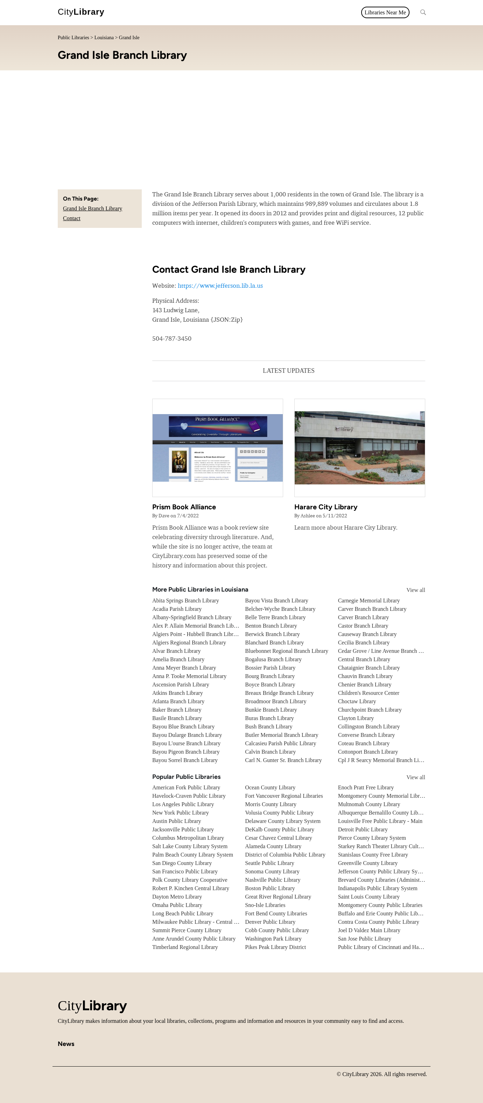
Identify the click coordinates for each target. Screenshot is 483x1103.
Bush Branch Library (268, 726)
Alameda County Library (273, 846)
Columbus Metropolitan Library (188, 838)
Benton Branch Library (271, 626)
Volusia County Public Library (279, 813)
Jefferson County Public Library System (383, 871)
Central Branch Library (364, 659)
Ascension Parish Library (180, 684)
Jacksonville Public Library (183, 829)
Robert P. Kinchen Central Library (190, 888)
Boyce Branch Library (270, 684)
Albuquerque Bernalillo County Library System (391, 813)
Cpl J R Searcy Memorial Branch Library (384, 760)
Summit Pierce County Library (187, 930)
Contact (71, 218)
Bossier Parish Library (270, 668)
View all (409, 590)
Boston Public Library (270, 888)
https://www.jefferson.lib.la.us (220, 285)
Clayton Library (356, 718)
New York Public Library (180, 813)
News (152, 12)
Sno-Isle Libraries (265, 905)
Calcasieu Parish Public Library (280, 743)
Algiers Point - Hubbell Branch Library (196, 634)
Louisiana (104, 37)
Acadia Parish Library (177, 609)
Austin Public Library (176, 821)
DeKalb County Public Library (279, 829)
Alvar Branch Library (176, 651)
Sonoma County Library (272, 871)
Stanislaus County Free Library (373, 855)
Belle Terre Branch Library (275, 617)
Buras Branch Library (269, 718)
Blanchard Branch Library (274, 642)
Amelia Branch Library (178, 659)
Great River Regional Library (278, 897)
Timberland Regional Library (185, 947)
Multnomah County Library (369, 804)
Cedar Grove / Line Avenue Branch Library (386, 651)
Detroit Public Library (363, 829)
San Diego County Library (182, 863)
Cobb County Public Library (277, 930)
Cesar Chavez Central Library (278, 838)
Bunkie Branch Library (271, 710)
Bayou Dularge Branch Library (187, 735)
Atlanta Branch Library (178, 701)
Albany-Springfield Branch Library (192, 617)
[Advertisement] (241, 123)
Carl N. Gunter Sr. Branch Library (283, 760)
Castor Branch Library (363, 626)
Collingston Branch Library (369, 726)
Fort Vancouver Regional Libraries (284, 796)
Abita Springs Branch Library (185, 600)
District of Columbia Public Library (285, 855)
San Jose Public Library (364, 939)
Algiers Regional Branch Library (189, 642)
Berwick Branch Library (272, 634)
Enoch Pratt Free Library (366, 787)
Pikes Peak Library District (275, 947)
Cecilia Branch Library (364, 642)
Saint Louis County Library (369, 897)
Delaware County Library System (283, 821)
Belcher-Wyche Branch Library (280, 609)
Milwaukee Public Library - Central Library (201, 922)
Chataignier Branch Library (369, 668)
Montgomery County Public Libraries (380, 905)
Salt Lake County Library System (189, 846)
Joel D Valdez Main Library (369, 930)
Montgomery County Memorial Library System (391, 796)
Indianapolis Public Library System (378, 888)
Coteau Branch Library (364, 743)
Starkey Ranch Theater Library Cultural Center (390, 846)
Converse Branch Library (366, 735)
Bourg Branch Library (270, 676)
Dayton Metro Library (177, 897)
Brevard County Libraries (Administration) (386, 880)
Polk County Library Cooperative (189, 880)
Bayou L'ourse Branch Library (186, 743)
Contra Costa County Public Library (378, 922)
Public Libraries (73, 37)
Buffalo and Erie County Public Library (382, 913)
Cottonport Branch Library (368, 752)
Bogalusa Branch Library (273, 659)
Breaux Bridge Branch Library (279, 693)
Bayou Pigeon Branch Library (185, 752)
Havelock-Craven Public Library (189, 796)
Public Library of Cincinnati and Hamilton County (394, 947)
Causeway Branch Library (367, 634)
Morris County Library (270, 804)
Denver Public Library (270, 922)
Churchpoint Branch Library (370, 710)
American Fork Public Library (186, 787)
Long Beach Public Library (183, 913)
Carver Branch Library (363, 617)
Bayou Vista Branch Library (276, 600)
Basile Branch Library (177, 718)
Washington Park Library (273, 939)
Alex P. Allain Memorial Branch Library (197, 626)
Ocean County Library (270, 787)
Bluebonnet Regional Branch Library (286, 651)
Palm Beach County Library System (192, 855)
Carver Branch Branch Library (372, 609)
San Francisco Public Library (185, 871)
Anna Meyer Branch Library (184, 668)
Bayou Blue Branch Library (183, 726)
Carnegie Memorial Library (369, 600)
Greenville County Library (368, 863)
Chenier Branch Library (365, 684)
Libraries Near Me (385, 12)
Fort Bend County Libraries (276, 913)
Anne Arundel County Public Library (194, 939)
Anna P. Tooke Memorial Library (189, 676)
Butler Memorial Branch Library (281, 735)
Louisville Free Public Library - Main (380, 821)
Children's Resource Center (368, 693)
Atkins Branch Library (177, 693)
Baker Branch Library (176, 710)
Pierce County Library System (372, 838)
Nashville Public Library (272, 880)
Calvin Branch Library (270, 752)
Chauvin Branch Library (365, 676)
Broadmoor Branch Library (275, 701)
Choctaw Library (357, 701)
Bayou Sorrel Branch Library (185, 760)
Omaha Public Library (177, 905)
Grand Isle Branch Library (92, 208)
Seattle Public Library (269, 863)
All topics (126, 12)
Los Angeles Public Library (183, 804)
